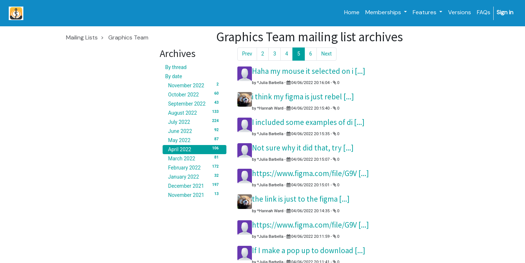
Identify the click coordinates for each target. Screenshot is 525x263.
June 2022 (194, 130)
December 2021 (194, 185)
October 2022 (194, 94)
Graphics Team (128, 37)
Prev (247, 54)
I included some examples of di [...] (308, 122)
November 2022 (194, 85)
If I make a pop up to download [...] (308, 250)
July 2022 (194, 121)
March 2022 (194, 158)
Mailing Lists (82, 37)
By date (173, 76)
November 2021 (194, 194)
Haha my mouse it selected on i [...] (308, 71)
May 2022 (194, 140)
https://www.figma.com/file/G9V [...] (310, 173)
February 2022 (194, 167)
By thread (176, 67)
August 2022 (194, 112)
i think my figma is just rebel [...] (303, 97)
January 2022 (194, 176)
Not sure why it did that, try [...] (303, 148)
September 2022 (194, 103)
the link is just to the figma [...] (301, 199)
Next (326, 54)
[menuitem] (351, 12)
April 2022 (194, 149)
